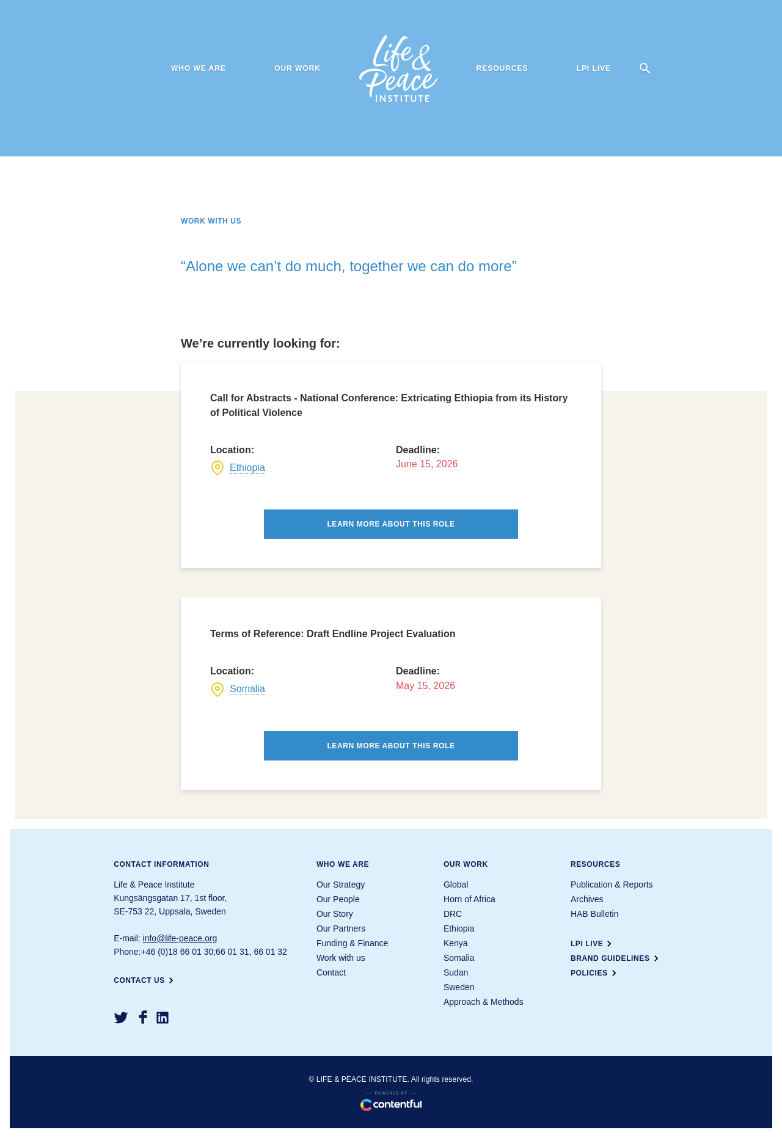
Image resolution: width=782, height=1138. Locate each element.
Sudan (456, 972)
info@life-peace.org (180, 938)
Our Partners (340, 928)
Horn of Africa (469, 899)
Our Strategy (340, 884)
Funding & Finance (352, 943)
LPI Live (594, 68)
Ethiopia (247, 467)
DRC (453, 914)
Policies (595, 973)
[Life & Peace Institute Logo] (398, 68)
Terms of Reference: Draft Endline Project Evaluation (333, 634)
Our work (297, 68)
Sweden (459, 987)
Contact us (145, 980)
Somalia (247, 689)
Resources (502, 68)
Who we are (198, 68)
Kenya (456, 943)
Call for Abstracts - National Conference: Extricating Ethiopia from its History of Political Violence (389, 405)
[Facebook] (143, 1017)
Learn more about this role (391, 524)
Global (456, 884)
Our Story (334, 914)
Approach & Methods (484, 1002)
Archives (587, 899)
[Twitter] (121, 1017)
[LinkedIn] (162, 1017)
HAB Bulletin (595, 914)
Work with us (340, 958)
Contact (331, 972)
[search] (645, 68)
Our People (338, 899)
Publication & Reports (612, 884)
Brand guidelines (616, 958)
